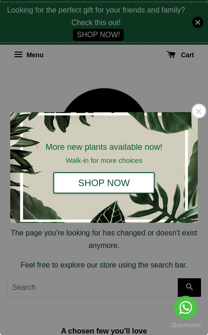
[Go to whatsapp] (185, 307)
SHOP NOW (104, 183)
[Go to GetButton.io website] (186, 325)
